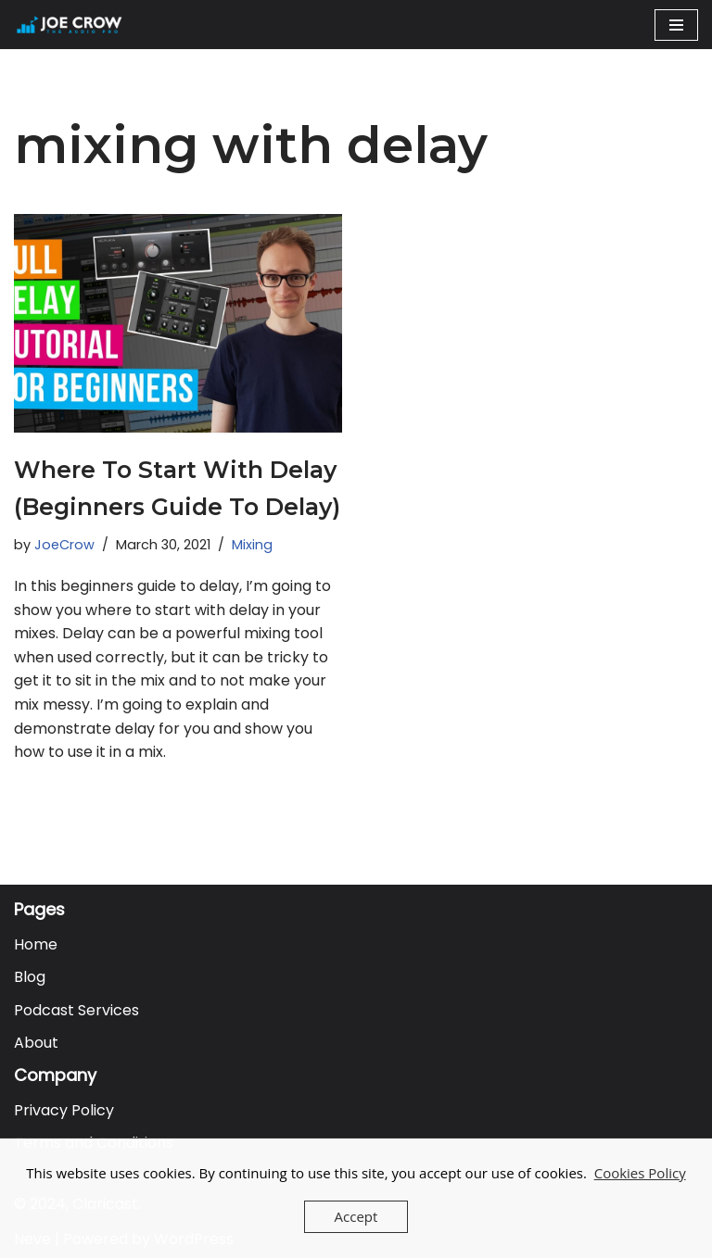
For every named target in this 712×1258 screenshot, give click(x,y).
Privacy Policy (64, 1110)
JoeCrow (64, 544)
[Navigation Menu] (676, 25)
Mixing (252, 544)
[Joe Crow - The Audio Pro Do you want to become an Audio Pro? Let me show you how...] (69, 24)
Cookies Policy (640, 1173)
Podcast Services (76, 1010)
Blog (29, 977)
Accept (356, 1216)
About (36, 1042)
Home (35, 944)
